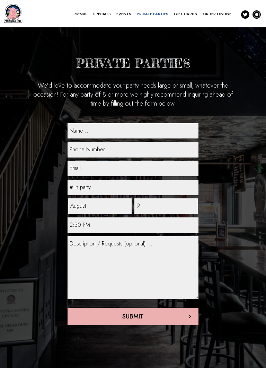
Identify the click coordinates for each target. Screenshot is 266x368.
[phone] (133, 150)
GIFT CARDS (185, 14)
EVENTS (123, 14)
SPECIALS (102, 14)
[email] (133, 168)
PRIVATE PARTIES (152, 14)
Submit (133, 316)
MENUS (81, 14)
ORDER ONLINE (217, 14)
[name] (133, 131)
